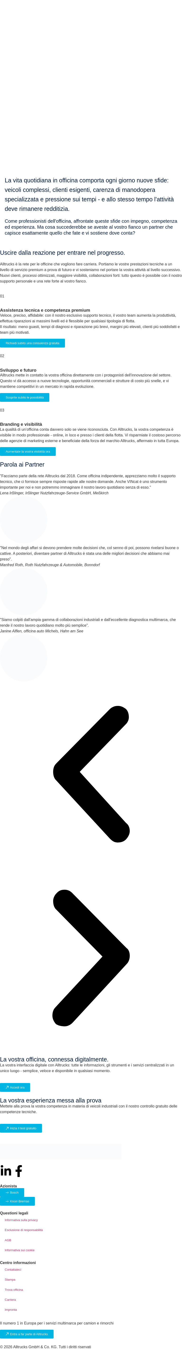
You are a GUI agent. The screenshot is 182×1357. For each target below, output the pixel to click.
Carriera (10, 1299)
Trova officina (14, 1290)
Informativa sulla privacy (21, 1220)
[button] (91, 775)
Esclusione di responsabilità (24, 1230)
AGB (8, 1240)
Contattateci (13, 1269)
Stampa (10, 1279)
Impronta (11, 1309)
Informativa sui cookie (20, 1250)
